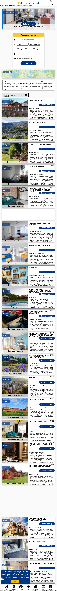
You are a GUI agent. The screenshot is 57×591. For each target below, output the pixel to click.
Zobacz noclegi (47, 105)
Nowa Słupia (6, 357)
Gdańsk (5, 168)
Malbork (5, 401)
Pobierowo (6, 247)
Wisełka (5, 468)
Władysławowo (7, 269)
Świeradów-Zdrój (8, 124)
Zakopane (5, 521)
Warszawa (5, 313)
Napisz (55, 590)
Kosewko (5, 146)
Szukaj (28, 63)
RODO (2, 579)
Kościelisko (6, 445)
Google (27, 571)
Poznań (5, 335)
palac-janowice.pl (28, 3)
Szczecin (5, 543)
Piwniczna (5, 102)
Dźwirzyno (6, 225)
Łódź (4, 190)
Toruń (4, 423)
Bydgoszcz (5, 565)
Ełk (3, 291)
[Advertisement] (28, 501)
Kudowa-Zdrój (7, 379)
